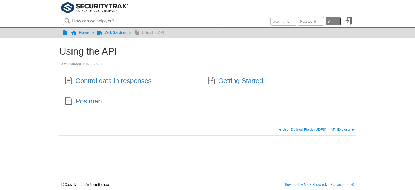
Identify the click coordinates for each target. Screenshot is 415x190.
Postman (83, 101)
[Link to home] (94, 7)
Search (67, 21)
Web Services (112, 32)
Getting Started (235, 81)
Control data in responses (108, 81)
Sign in (333, 21)
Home (80, 32)
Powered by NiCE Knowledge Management (319, 185)
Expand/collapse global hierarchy (65, 32)
